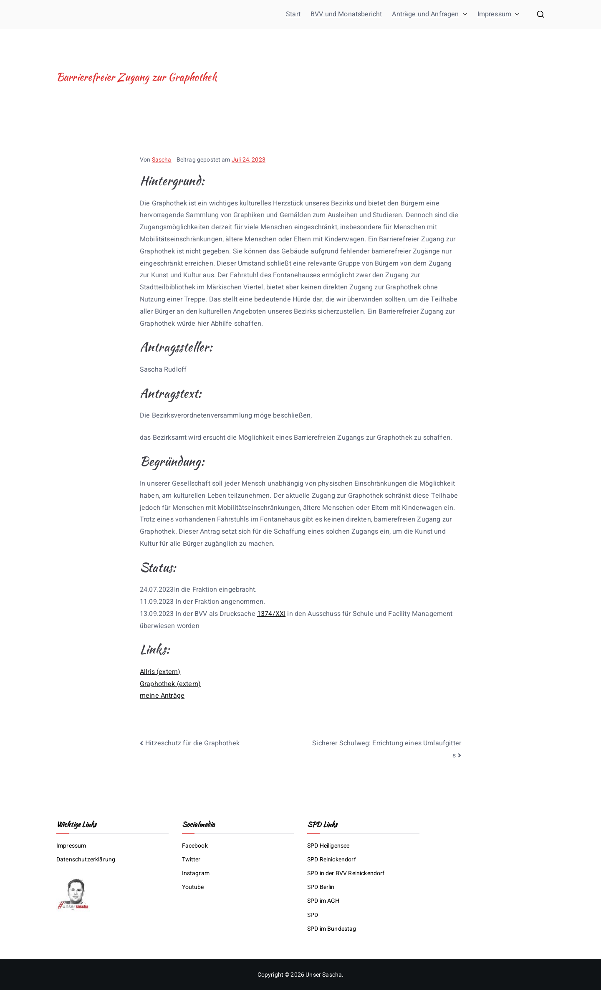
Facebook (195, 845)
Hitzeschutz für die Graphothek (192, 743)
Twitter (191, 859)
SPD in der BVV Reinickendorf (345, 873)
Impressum (498, 14)
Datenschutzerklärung (85, 859)
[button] (463, 14)
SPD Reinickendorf (331, 859)
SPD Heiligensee (328, 845)
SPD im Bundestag (331, 928)
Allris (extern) (160, 672)
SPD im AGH (323, 900)
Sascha (162, 159)
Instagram (196, 873)
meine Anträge (162, 696)
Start (293, 14)
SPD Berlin (321, 887)
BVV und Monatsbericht (346, 14)
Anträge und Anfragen (429, 14)
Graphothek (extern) (170, 684)
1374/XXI (271, 614)
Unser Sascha (324, 974)
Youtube (193, 887)
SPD (312, 915)
